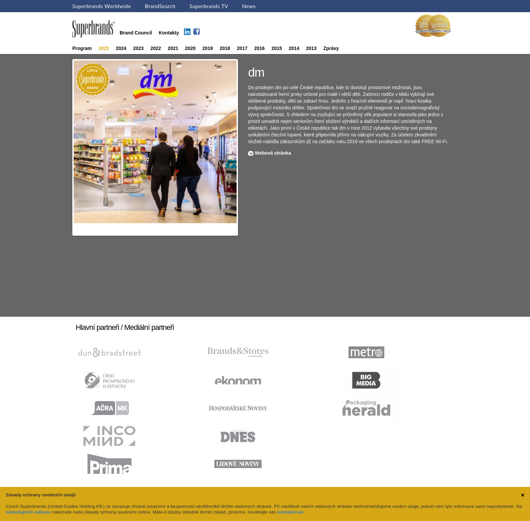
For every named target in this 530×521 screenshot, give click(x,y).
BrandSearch (160, 6)
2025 (104, 48)
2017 (242, 48)
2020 (190, 48)
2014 (294, 48)
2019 (207, 48)
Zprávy (331, 48)
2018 (225, 48)
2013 (311, 48)
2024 (121, 48)
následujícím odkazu (28, 512)
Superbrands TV (208, 6)
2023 (138, 48)
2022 (155, 48)
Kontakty (169, 32)
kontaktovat (290, 512)
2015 (276, 48)
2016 (259, 48)
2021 (173, 48)
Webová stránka (273, 153)
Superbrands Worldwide (101, 6)
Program (82, 48)
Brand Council (136, 32)
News (249, 6)
